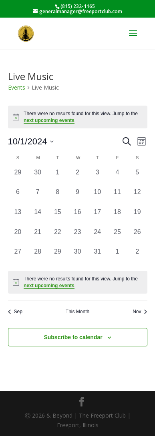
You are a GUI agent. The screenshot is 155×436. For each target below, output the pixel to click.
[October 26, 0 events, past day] (137, 237)
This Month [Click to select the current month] (77, 311)
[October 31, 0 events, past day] (97, 257)
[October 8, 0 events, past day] (58, 197)
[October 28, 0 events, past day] (38, 257)
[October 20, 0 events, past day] (18, 237)
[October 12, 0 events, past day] (137, 197)
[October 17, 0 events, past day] (97, 217)
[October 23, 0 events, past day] (78, 237)
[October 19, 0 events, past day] (137, 217)
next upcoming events (49, 120)
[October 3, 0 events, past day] (97, 178)
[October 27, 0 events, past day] (18, 257)
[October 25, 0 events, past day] (117, 237)
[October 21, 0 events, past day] (38, 237)
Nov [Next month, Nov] (140, 311)
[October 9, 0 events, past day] (78, 197)
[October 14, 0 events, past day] (38, 217)
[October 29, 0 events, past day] (58, 257)
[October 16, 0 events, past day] (78, 217)
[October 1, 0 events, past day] (58, 178)
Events (16, 87)
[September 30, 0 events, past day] (38, 178)
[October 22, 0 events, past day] (58, 237)
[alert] (77, 282)
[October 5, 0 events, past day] (137, 178)
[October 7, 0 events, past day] (38, 197)
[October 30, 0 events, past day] (78, 257)
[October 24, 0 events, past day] (97, 237)
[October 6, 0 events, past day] (18, 197)
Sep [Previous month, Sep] (15, 311)
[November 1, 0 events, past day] (117, 257)
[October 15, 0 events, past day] (58, 217)
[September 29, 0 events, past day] (18, 178)
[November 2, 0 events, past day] (137, 257)
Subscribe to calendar (73, 337)
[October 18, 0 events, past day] (117, 217)
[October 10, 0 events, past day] (97, 197)
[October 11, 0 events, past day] (117, 197)
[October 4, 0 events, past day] (117, 178)
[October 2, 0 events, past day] (78, 178)
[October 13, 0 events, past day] (18, 217)
